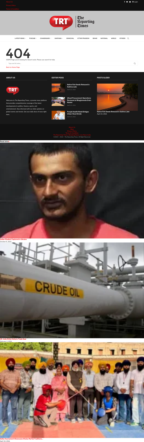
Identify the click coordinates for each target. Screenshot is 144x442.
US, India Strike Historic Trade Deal (13, 339)
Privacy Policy (11, 5)
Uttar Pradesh (83, 38)
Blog (71, 129)
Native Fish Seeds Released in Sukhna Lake (78, 86)
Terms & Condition (12, 9)
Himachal (70, 38)
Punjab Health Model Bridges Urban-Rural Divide (78, 113)
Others (122, 38)
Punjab (32, 38)
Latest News (19, 38)
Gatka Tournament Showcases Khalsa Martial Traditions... (21, 439)
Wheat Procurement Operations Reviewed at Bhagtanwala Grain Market (79, 100)
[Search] (128, 38)
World (113, 38)
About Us (9, 2)
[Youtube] (127, 2)
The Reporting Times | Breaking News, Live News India (72, 135)
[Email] (130, 2)
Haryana (58, 38)
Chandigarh (45, 38)
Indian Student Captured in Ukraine (13, 239)
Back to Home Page (13, 67)
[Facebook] (124, 2)
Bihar (95, 38)
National (104, 38)
